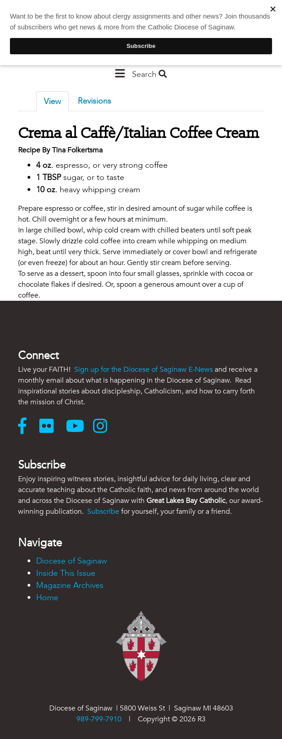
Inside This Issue (65, 573)
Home (47, 597)
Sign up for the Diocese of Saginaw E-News (143, 369)
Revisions (94, 101)
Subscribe (103, 511)
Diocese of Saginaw (71, 561)
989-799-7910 (99, 719)
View (52, 101)
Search (149, 74)
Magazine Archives (69, 585)
